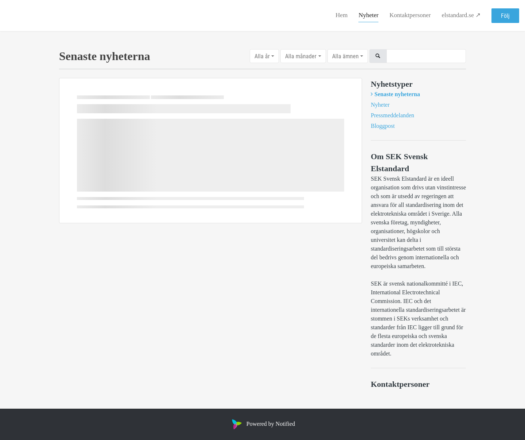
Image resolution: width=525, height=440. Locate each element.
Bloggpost (383, 126)
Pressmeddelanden (392, 115)
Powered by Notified (262, 424)
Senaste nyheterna (397, 94)
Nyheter (368, 15)
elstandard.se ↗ (461, 15)
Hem (341, 15)
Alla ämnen (345, 56)
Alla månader (300, 56)
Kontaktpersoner (410, 15)
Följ (505, 15)
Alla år (262, 56)
